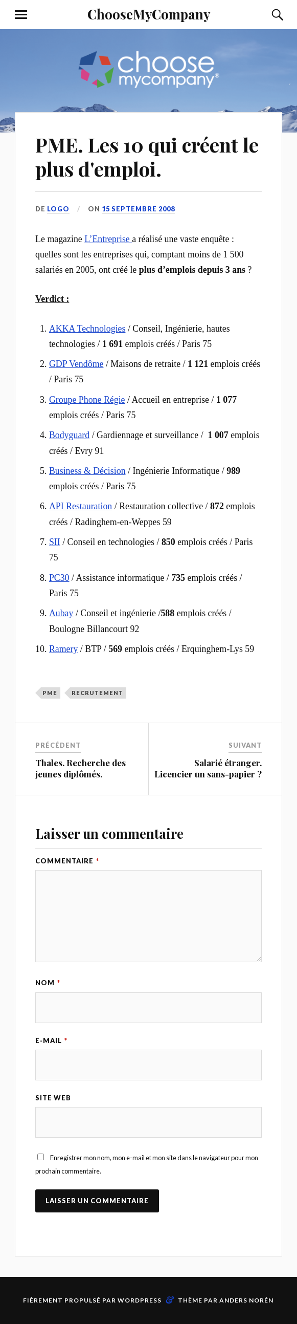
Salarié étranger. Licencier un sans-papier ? (208, 768)
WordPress (140, 1300)
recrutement (97, 692)
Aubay (61, 613)
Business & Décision (87, 471)
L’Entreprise (108, 239)
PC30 (59, 578)
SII (54, 542)
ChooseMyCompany (148, 14)
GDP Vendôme (76, 364)
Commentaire (67, 861)
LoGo (58, 209)
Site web (53, 1098)
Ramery (63, 649)
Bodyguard (69, 435)
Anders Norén (246, 1300)
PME (49, 692)
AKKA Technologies (87, 328)
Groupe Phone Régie (87, 400)
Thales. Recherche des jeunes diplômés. (80, 768)
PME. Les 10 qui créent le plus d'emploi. (147, 157)
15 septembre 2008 (138, 209)
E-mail (51, 1040)
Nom (47, 983)
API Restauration (80, 506)
